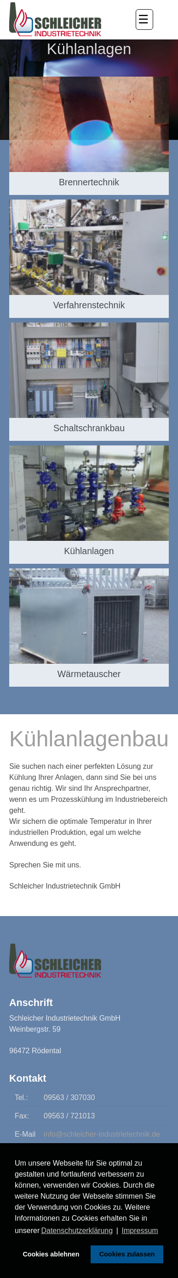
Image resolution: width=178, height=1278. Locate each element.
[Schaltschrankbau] (89, 381)
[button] (144, 19)
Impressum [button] (140, 1230)
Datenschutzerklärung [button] (77, 1230)
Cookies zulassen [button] (127, 1254)
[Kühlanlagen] (89, 504)
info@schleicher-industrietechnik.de (102, 1134)
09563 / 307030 (69, 1097)
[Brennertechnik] (89, 136)
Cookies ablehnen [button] (51, 1254)
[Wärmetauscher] (89, 627)
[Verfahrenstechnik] (89, 259)
